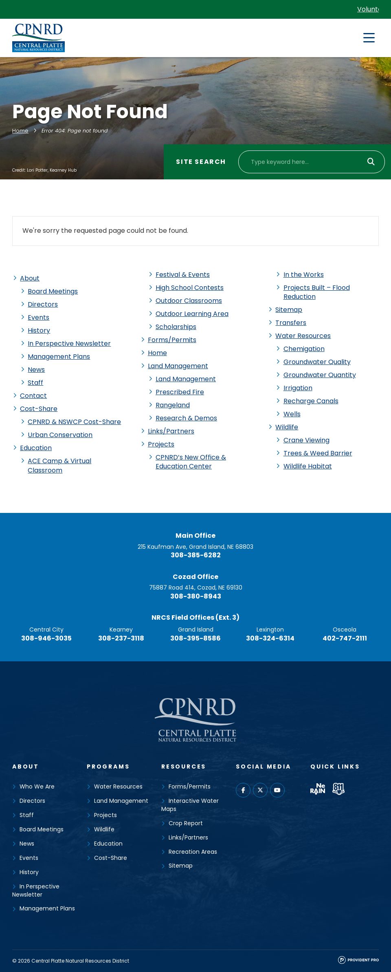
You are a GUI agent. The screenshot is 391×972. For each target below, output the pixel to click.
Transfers (290, 322)
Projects (161, 444)
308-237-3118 (121, 638)
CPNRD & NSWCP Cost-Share (74, 421)
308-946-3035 (46, 638)
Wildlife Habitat (307, 466)
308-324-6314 (270, 638)
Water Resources (303, 335)
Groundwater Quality (317, 362)
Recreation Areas (193, 852)
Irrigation (297, 388)
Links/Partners (171, 431)
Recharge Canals (310, 401)
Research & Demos (186, 418)
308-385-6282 (196, 555)
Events (38, 317)
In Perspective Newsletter (69, 343)
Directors (43, 304)
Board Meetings (53, 291)
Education (36, 448)
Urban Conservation (60, 435)
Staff (35, 382)
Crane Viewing (306, 440)
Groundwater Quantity (319, 375)
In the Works (303, 274)
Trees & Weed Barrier (317, 453)
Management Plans (59, 356)
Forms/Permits (172, 340)
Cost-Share (38, 408)
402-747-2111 (345, 638)
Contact (33, 395)
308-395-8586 (195, 638)
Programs (108, 766)
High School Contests (190, 287)
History (39, 330)
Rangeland (173, 405)
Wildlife (286, 427)
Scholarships (176, 326)
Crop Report (186, 823)
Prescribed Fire (180, 392)
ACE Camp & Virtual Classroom (59, 465)
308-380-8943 (195, 596)
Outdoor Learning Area (192, 313)
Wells (292, 414)
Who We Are (37, 786)
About (30, 278)
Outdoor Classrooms (189, 300)
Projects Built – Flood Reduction (316, 292)
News (36, 369)
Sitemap (288, 309)
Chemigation (304, 348)
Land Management (178, 366)
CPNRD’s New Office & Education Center (191, 462)
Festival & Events (183, 274)
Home (20, 131)
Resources (183, 766)
